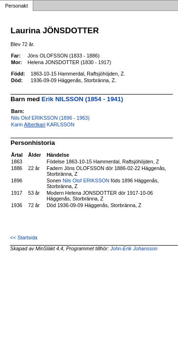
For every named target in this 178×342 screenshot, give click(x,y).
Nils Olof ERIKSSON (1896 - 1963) (50, 118)
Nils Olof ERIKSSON (86, 180)
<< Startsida (23, 237)
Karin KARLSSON (42, 124)
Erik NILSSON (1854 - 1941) (82, 99)
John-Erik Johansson (134, 248)
